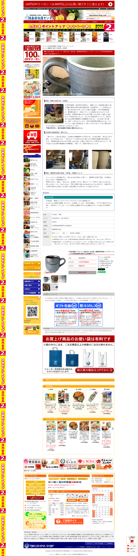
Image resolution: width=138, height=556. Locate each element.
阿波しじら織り (64, 538)
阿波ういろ (107, 536)
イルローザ (47, 538)
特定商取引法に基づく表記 (105, 261)
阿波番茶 (78, 534)
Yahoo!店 (28, 320)
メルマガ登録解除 (80, 547)
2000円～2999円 (62, 48)
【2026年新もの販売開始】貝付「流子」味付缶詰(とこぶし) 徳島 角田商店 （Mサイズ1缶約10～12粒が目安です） (84, 436)
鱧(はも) (93, 534)
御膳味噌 (73, 534)
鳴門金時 (31, 534)
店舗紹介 (95, 21)
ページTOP (131, 551)
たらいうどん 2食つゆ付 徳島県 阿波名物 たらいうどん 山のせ (92, 405)
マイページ (102, 8)
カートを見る (110, 8)
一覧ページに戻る (103, 267)
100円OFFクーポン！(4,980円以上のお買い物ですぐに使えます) (69, 4)
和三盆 (79, 536)
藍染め (70, 538)
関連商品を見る (32, 332)
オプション (27, 259)
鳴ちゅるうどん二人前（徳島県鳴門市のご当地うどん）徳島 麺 (50, 405)
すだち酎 (62, 536)
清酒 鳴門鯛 (56, 536)
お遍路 (99, 538)
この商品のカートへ (131, 539)
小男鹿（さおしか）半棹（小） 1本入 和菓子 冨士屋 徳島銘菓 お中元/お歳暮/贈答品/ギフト (106, 435)
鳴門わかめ (36, 534)
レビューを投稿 (103, 259)
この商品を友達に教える (105, 263)
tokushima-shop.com (97, 15)
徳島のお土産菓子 (55, 538)
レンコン (42, 534)
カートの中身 (29, 273)
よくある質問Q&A (82, 21)
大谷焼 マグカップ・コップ (65, 46)
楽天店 (27, 322)
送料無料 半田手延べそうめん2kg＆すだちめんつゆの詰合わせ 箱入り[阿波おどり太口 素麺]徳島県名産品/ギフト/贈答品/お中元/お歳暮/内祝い (51, 437)
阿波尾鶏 (46, 536)
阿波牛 (50, 536)
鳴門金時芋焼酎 (73, 536)
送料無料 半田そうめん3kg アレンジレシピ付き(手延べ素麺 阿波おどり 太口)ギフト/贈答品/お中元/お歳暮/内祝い (62, 436)
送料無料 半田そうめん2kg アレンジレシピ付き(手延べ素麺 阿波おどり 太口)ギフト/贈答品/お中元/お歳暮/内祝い (95, 436)
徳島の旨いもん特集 (30, 470)
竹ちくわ (28, 536)
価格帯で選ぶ (30, 263)
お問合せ (27, 289)
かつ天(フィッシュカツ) (37, 536)
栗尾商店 (42, 538)
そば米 (68, 534)
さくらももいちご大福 (94, 536)
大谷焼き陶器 (52, 46)
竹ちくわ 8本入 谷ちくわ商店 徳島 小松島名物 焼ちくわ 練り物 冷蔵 (78, 405)
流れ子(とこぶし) (100, 534)
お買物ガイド (131, 548)
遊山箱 (95, 538)
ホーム (30, 21)
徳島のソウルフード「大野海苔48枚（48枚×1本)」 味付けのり (64, 405)
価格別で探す (52, 48)
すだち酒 (67, 536)
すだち (26, 534)
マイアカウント (70, 547)
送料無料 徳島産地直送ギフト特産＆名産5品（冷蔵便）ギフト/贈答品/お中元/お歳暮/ (107, 406)
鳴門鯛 (88, 534)
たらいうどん (63, 534)
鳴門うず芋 (85, 536)
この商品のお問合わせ (104, 265)
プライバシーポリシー (107, 547)
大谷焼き (75, 538)
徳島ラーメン (48, 534)
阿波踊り (90, 538)
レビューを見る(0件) (104, 257)
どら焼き (102, 536)
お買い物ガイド (56, 21)
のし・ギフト (69, 21)
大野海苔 (107, 534)
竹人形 (79, 538)
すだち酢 (83, 534)
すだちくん (84, 538)
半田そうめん (55, 534)
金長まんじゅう (35, 538)
